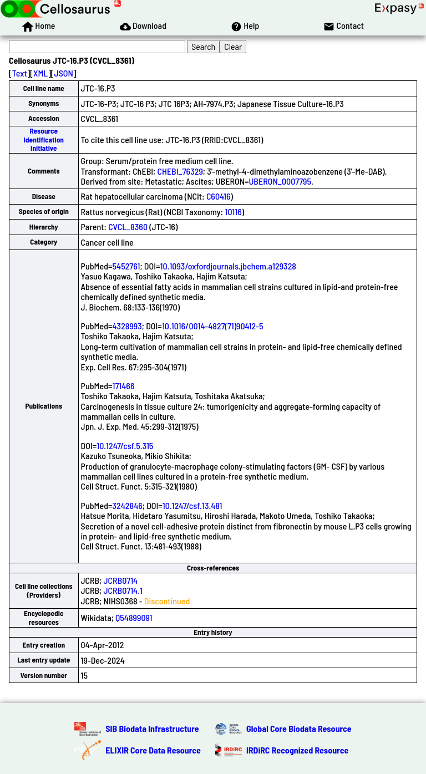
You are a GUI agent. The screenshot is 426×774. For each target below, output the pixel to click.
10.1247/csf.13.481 (192, 505)
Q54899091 (133, 617)
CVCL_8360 (128, 226)
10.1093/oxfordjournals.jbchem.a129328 (228, 266)
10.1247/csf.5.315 (125, 445)
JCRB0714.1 (123, 590)
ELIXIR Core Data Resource (153, 750)
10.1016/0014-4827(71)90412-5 (212, 325)
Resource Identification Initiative (44, 139)
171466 (124, 385)
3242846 (128, 505)
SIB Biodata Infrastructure (152, 728)
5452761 (126, 266)
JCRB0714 (121, 580)
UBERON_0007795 (280, 181)
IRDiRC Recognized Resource (297, 750)
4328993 (127, 325)
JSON (63, 73)
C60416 (218, 196)
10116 (233, 211)
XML (40, 73)
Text (19, 73)
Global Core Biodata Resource (299, 728)
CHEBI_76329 (179, 171)
